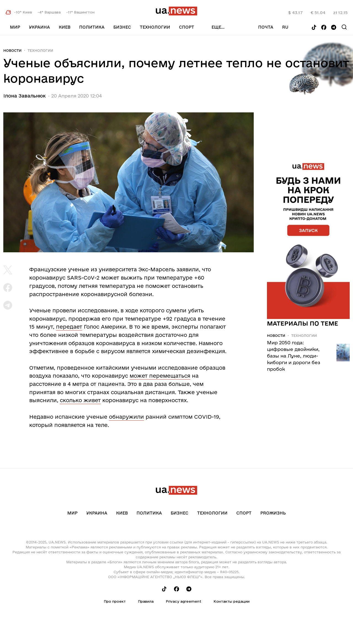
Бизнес (122, 27)
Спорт (186, 27)
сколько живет (80, 400)
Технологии (155, 27)
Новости (12, 50)
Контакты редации (231, 601)
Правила (146, 601)
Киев (64, 27)
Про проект (115, 601)
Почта (265, 27)
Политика (92, 27)
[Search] (344, 27)
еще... (218, 27)
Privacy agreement (183, 601)
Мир (15, 27)
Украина (39, 27)
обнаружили (126, 417)
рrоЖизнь (273, 513)
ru (285, 27)
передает (69, 327)
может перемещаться (160, 376)
